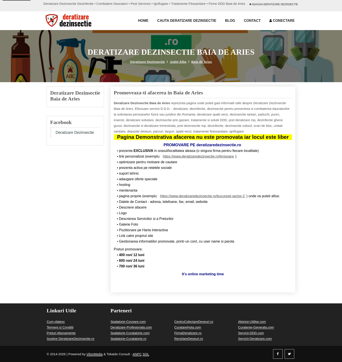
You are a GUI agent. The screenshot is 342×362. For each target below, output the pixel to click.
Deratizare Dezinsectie (147, 62)
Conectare (282, 20)
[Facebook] (278, 354)
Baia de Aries (201, 62)
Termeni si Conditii (60, 327)
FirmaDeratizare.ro (188, 333)
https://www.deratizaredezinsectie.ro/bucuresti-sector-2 (202, 196)
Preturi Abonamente (61, 333)
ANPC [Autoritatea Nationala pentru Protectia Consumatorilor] (137, 354)
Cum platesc (56, 321)
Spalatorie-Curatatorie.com (130, 333)
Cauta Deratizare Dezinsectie (186, 20)
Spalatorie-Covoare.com (128, 321)
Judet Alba (178, 62)
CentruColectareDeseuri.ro (193, 321)
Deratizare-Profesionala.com (131, 327)
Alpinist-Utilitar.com (252, 321)
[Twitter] (289, 354)
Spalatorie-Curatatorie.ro (128, 338)
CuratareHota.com (187, 327)
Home (143, 20)
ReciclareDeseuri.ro (188, 338)
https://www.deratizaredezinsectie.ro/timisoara (198, 156)
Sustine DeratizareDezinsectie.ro (70, 338)
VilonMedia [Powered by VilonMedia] (95, 354)
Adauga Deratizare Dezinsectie (273, 4)
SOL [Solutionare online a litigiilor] (146, 354)
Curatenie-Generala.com (256, 327)
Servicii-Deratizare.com (255, 338)
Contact (252, 20)
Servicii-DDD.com (251, 333)
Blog (230, 20)
